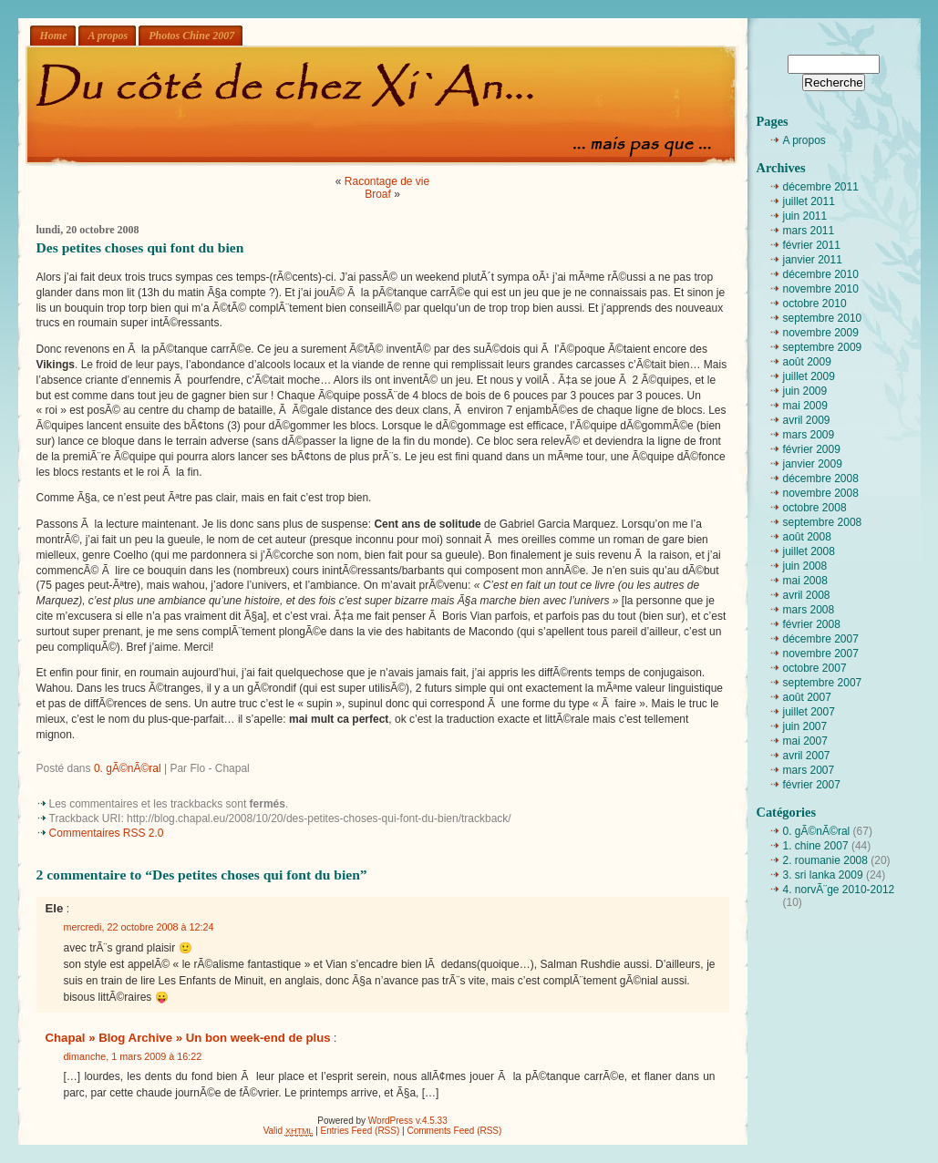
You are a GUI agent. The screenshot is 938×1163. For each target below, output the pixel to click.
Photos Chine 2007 (191, 35)
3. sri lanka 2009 (823, 875)
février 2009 (811, 449)
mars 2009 (809, 434)
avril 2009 (806, 420)
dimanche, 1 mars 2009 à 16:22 (133, 1056)
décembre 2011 (821, 186)
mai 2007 (805, 741)
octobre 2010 (815, 303)
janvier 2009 (812, 464)
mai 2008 (805, 580)
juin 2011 (805, 216)
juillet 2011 (809, 201)
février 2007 (811, 784)
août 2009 (807, 361)
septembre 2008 (822, 522)
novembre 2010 (821, 289)
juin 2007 (805, 726)
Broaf (378, 194)
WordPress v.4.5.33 (408, 1121)
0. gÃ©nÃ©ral (127, 768)
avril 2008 (806, 595)
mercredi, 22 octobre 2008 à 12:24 (139, 926)
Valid (288, 1131)
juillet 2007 (809, 711)
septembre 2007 (822, 682)
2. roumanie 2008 (825, 860)
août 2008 (807, 536)
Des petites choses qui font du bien (140, 247)
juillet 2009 (809, 376)
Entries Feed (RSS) (360, 1131)
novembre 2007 (821, 653)
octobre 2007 (815, 668)
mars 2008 (809, 609)
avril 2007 (806, 755)
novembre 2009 (821, 332)
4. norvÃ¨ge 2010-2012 (839, 889)
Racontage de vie (387, 181)
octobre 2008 (815, 507)
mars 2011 (809, 230)
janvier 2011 (812, 259)
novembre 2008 (821, 493)
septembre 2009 (822, 347)
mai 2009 (805, 405)
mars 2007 (809, 770)
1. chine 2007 (816, 845)
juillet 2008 (809, 551)
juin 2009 (805, 391)
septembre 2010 (822, 318)
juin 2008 (805, 566)
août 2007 (807, 697)
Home (53, 35)
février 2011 (811, 245)
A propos (108, 35)
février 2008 (811, 624)
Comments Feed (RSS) (454, 1131)
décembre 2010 (821, 274)
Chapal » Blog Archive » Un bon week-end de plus (188, 1038)
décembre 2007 (821, 639)
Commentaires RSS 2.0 (106, 833)
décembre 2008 (821, 478)
